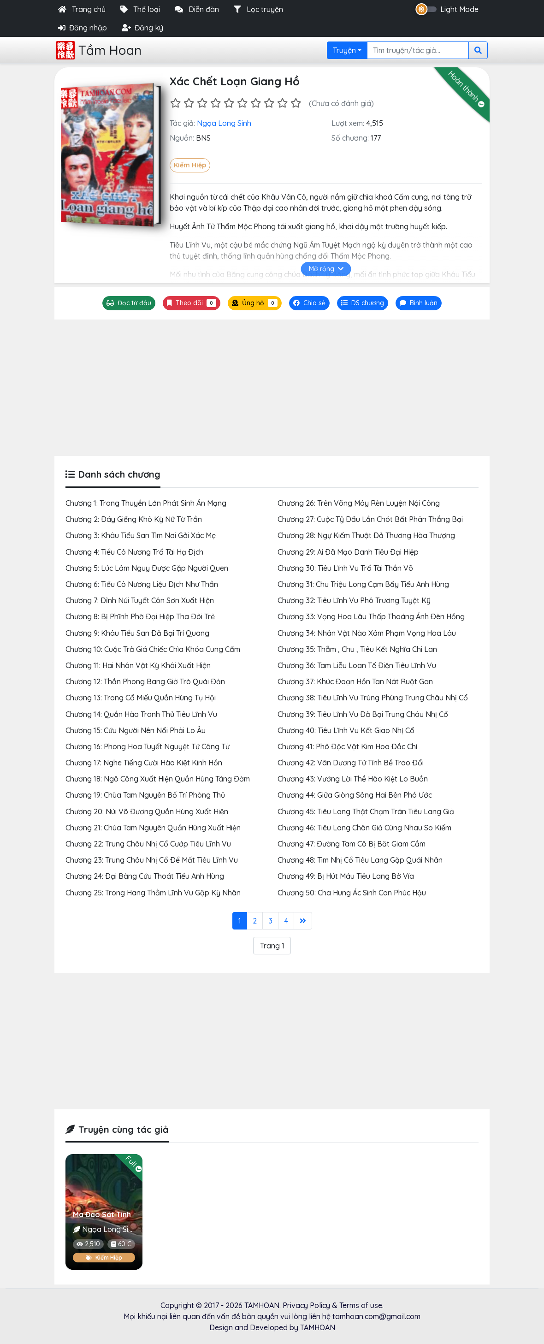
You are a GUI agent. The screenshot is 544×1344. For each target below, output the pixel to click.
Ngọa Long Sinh (224, 123)
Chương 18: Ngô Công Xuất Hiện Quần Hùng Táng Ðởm (157, 778)
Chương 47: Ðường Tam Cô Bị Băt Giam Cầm (352, 843)
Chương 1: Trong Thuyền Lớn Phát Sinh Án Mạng (145, 503)
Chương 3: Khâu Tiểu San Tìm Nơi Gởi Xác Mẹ (140, 535)
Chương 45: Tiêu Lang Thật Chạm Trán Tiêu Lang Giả (366, 811)
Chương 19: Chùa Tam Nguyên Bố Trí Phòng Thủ (145, 794)
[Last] (303, 921)
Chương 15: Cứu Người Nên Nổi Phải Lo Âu (135, 730)
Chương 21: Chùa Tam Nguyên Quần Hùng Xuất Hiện (153, 827)
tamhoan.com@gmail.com (376, 1316)
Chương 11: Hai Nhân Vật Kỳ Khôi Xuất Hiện (138, 665)
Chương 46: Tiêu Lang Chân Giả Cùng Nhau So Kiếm (364, 827)
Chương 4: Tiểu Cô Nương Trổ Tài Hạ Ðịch (134, 552)
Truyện (344, 50)
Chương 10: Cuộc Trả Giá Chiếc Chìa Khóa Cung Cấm (152, 649)
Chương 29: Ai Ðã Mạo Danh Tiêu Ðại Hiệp (348, 552)
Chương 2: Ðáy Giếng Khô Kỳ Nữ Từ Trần (133, 519)
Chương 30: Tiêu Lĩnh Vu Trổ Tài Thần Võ (345, 568)
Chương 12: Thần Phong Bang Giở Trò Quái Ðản (145, 681)
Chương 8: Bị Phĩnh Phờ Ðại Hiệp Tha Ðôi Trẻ (140, 616)
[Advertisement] (272, 387)
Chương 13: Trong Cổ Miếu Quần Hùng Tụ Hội (140, 697)
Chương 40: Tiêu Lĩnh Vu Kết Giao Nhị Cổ (346, 730)
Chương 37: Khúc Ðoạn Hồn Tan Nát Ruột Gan (355, 681)
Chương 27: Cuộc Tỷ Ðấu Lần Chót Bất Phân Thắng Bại (370, 519)
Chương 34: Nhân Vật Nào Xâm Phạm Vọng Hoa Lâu (367, 633)
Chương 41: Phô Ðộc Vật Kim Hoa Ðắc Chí (347, 746)
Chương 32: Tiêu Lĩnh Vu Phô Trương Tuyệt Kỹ (354, 600)
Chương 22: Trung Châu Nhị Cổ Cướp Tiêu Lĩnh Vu (148, 843)
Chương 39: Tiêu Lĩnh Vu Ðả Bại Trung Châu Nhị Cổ (363, 714)
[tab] (362, 303)
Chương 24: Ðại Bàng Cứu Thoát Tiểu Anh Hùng (144, 876)
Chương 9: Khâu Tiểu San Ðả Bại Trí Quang (137, 633)
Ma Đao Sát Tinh (102, 1214)
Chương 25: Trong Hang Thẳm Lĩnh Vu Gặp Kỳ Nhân (153, 892)
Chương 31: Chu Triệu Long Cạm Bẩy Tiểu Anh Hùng (363, 584)
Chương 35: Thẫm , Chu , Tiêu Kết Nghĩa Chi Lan (357, 649)
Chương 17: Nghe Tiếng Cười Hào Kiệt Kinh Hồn (143, 762)
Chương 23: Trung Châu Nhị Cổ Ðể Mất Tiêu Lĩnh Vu (151, 859)
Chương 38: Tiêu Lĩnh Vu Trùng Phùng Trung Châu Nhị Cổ (373, 697)
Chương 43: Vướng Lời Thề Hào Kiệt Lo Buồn (353, 778)
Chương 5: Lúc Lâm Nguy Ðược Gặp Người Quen (146, 568)
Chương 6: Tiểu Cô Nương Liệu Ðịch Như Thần (141, 584)
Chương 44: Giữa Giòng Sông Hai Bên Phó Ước (355, 794)
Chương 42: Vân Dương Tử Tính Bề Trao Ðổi (351, 762)
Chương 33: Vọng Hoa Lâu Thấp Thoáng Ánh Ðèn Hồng (371, 616)
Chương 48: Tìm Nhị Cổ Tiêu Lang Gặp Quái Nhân (360, 859)
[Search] (418, 50)
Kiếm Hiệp (190, 165)
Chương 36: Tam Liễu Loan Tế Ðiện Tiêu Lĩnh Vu (357, 665)
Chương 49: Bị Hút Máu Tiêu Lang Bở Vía (346, 876)
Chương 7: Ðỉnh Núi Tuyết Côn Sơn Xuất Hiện (139, 600)
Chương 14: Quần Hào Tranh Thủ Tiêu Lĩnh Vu (141, 714)
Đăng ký (142, 27)
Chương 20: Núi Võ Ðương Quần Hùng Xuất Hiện (146, 811)
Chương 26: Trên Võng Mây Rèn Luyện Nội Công (359, 503)
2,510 (88, 1244)
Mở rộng (326, 269)
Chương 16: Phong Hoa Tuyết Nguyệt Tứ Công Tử (147, 746)
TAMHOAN (261, 1305)
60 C (121, 1244)
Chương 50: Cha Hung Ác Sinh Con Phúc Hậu (352, 892)
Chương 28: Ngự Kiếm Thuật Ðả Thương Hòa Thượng (366, 535)
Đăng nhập (82, 27)
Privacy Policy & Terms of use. (333, 1305)
